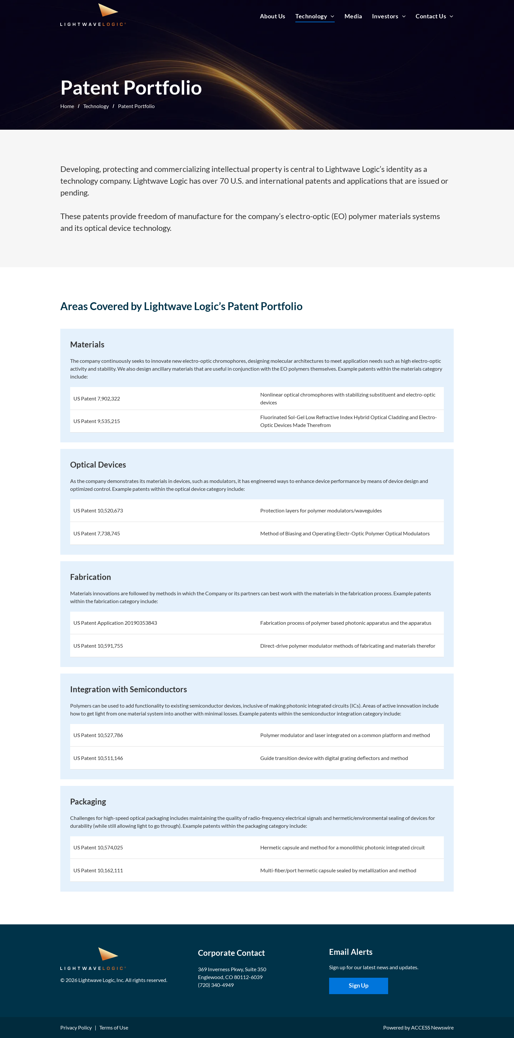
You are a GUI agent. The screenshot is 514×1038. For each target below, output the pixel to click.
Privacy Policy (76, 1027)
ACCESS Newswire (432, 1027)
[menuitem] (268, 16)
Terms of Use (113, 1027)
